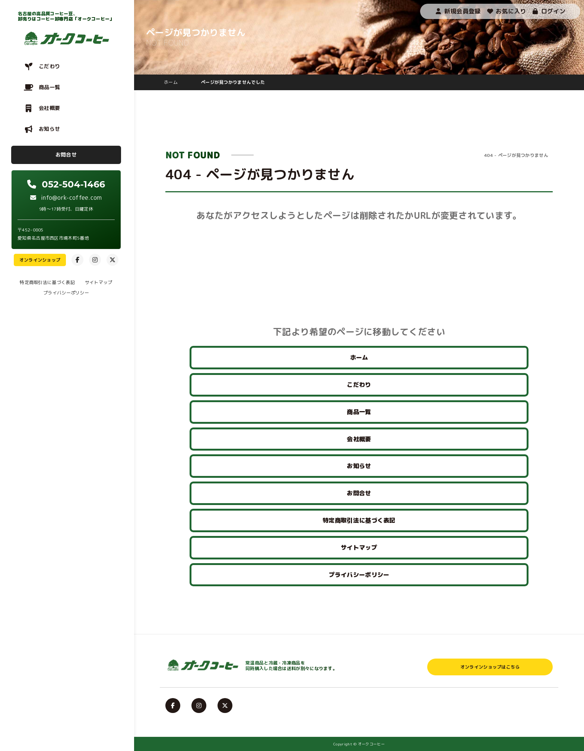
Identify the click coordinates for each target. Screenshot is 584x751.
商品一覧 (49, 87)
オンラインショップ (40, 260)
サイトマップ (98, 282)
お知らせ (49, 128)
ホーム (359, 357)
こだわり (49, 66)
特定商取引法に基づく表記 (47, 282)
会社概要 (49, 107)
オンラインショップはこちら (490, 667)
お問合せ (66, 154)
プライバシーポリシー (66, 293)
